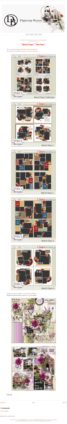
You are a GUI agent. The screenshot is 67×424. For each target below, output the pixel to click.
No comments (43, 40)
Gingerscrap (35, 49)
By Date (31, 34)
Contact (40, 34)
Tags (35, 34)
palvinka (31, 41)
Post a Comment (4, 411)
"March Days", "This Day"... (33, 44)
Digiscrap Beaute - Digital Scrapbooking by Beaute (32, 419)
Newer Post (2, 402)
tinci (36, 41)
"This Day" (28, 293)
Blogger (54, 419)
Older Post (64, 402)
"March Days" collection (25, 49)
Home (27, 34)
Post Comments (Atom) (10, 416)
